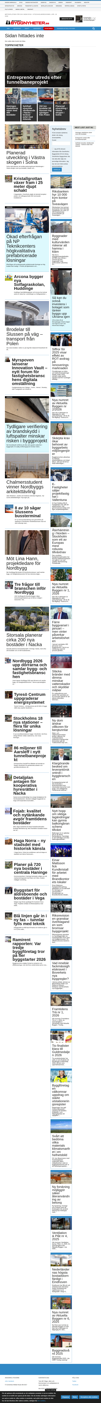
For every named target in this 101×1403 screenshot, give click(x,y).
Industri (86, 2)
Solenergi (78, 2)
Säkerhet (30, 9)
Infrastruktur (9, 5)
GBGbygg (43, 2)
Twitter (74, 1381)
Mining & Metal (20, 9)
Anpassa (65, 1397)
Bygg (20, 2)
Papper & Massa (69, 5)
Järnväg (19, 5)
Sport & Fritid (81, 5)
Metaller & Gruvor (47, 5)
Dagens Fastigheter (31, 2)
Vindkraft (69, 2)
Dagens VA (52, 2)
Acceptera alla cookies (89, 1397)
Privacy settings (50, 1390)
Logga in (9, 1372)
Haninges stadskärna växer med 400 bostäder (83, 133)
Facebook (75, 1385)
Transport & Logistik (31, 5)
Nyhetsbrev (49, 28)
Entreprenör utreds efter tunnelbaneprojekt (82, 138)
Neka (75, 1397)
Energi (60, 2)
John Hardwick (9, 1381)
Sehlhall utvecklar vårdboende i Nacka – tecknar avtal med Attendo (84, 144)
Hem (8, 28)
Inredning (59, 5)
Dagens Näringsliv (10, 2)
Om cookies (41, 1401)
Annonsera (37, 28)
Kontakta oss (10, 1367)
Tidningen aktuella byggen (66, 28)
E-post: (54, 140)
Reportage (17, 28)
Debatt (27, 28)
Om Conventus (10, 1369)
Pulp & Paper (9, 9)
